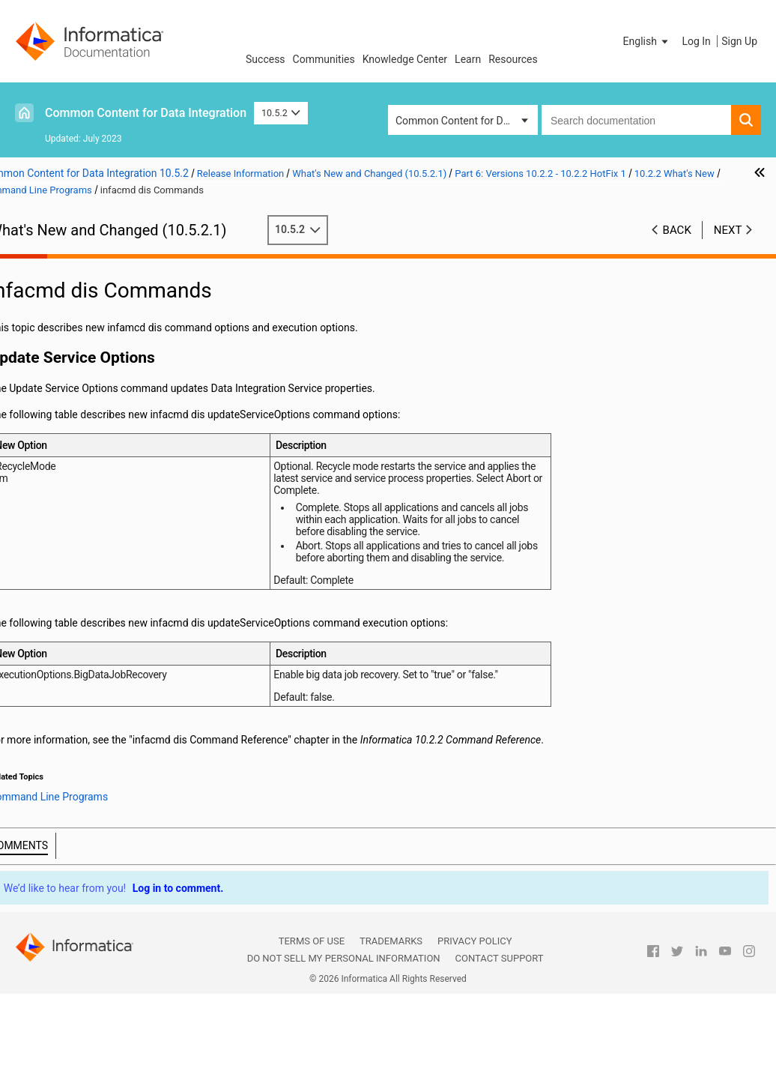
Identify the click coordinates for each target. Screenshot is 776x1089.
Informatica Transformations (85, 709)
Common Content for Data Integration (145, 113)
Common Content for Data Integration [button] (466, 121)
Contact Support (499, 1053)
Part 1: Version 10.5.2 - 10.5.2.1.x (102, 268)
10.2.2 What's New (91, 425)
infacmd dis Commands (133, 504)
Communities (324, 59)
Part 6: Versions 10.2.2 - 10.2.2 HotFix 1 (96, 354)
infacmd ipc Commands (133, 535)
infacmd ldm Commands (135, 551)
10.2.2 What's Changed (101, 740)
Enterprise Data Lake (110, 661)
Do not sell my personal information (343, 1053)
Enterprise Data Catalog (118, 645)
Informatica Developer (114, 677)
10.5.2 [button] (280, 112)
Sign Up (739, 41)
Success (265, 59)
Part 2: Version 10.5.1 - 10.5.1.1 (98, 283)
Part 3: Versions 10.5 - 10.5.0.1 (96, 299)
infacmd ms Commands (133, 582)
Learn (468, 59)
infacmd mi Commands (132, 567)
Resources (513, 59)
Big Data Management (114, 456)
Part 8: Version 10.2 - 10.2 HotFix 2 (106, 771)
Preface (43, 252)
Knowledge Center (405, 59)
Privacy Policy (474, 1036)
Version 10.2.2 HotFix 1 (101, 378)
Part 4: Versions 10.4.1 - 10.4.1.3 (100, 315)
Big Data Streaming (107, 472)
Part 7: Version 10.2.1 (75, 755)
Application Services (110, 441)
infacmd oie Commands (133, 598)
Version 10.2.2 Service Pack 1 (116, 393)
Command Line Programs (122, 488)
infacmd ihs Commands (133, 519)
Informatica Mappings (114, 693)
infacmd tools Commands (135, 614)
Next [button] (728, 230)
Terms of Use (312, 1036)
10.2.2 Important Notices (106, 409)
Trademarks (391, 1036)
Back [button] (677, 230)
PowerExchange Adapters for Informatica (115, 725)
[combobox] (636, 120)
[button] (647, 41)
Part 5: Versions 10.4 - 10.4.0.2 (96, 331)
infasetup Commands (128, 630)
